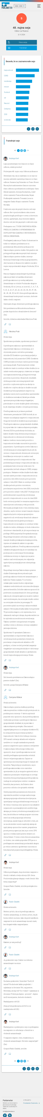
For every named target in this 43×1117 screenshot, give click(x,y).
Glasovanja (23, 42)
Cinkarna (7, 109)
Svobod (7, 92)
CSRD (6, 76)
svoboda (7, 120)
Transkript (23, 48)
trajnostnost (8, 70)
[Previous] (15, 150)
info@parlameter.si (8, 1111)
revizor (6, 87)
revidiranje (7, 81)
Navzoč (7, 103)
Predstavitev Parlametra (30, 1103)
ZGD (5, 114)
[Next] (28, 150)
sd (5, 98)
